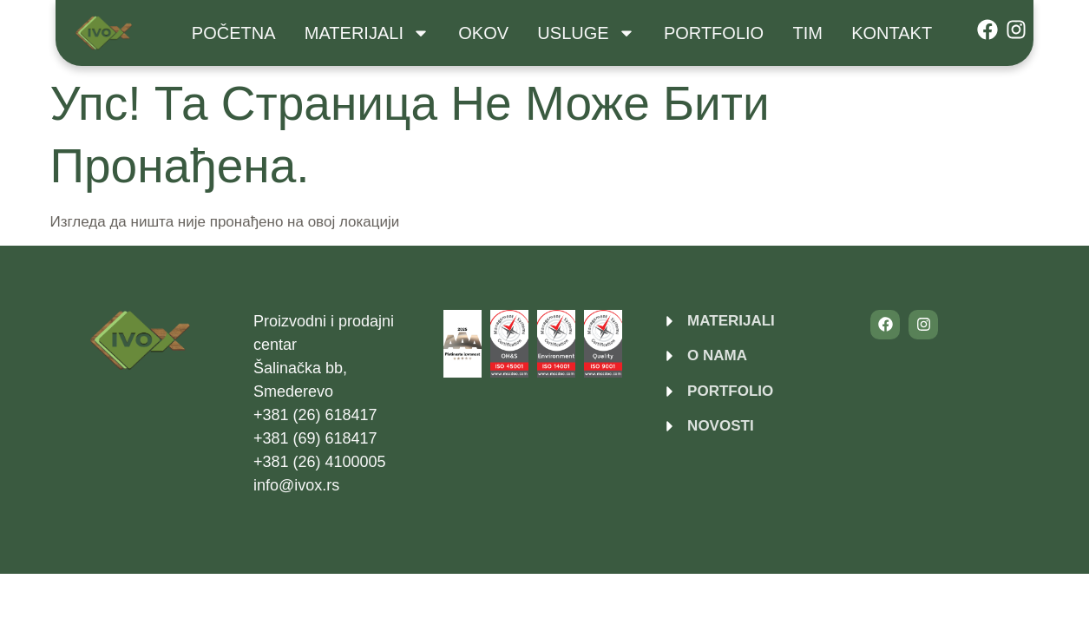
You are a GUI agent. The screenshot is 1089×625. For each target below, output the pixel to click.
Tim (807, 33)
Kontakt (891, 33)
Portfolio (714, 33)
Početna (234, 33)
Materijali (367, 33)
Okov (483, 33)
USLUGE (585, 33)
